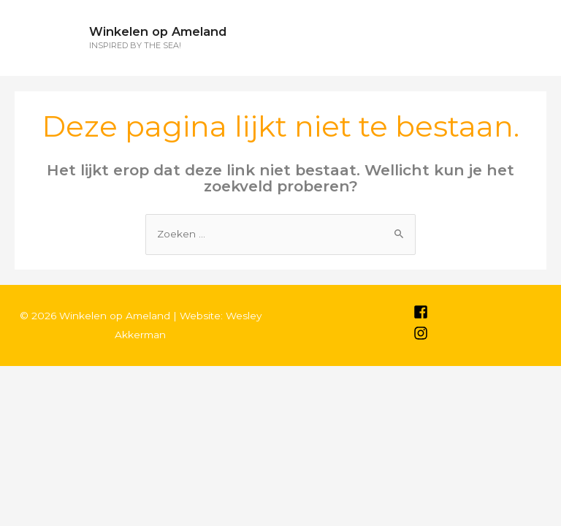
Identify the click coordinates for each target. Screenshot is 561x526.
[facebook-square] (420, 315)
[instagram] (420, 337)
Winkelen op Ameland (157, 31)
